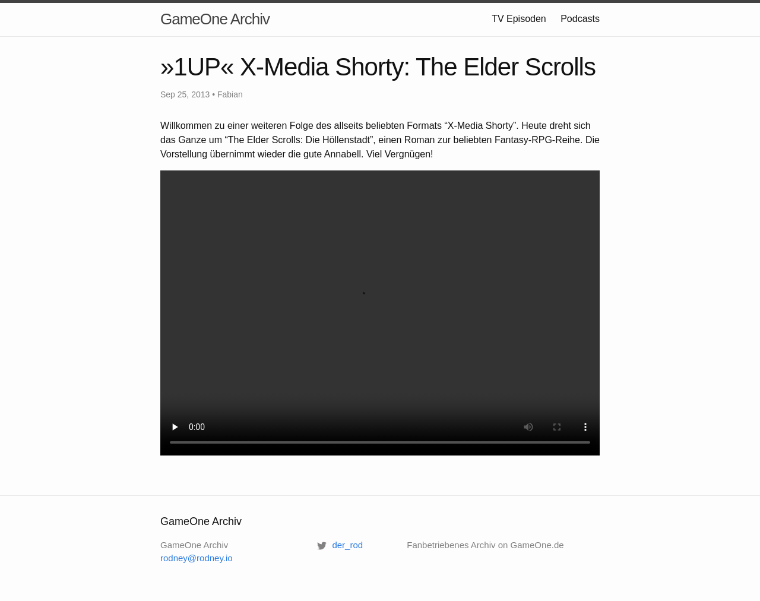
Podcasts (580, 19)
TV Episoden (519, 19)
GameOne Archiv (215, 19)
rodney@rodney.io (196, 558)
